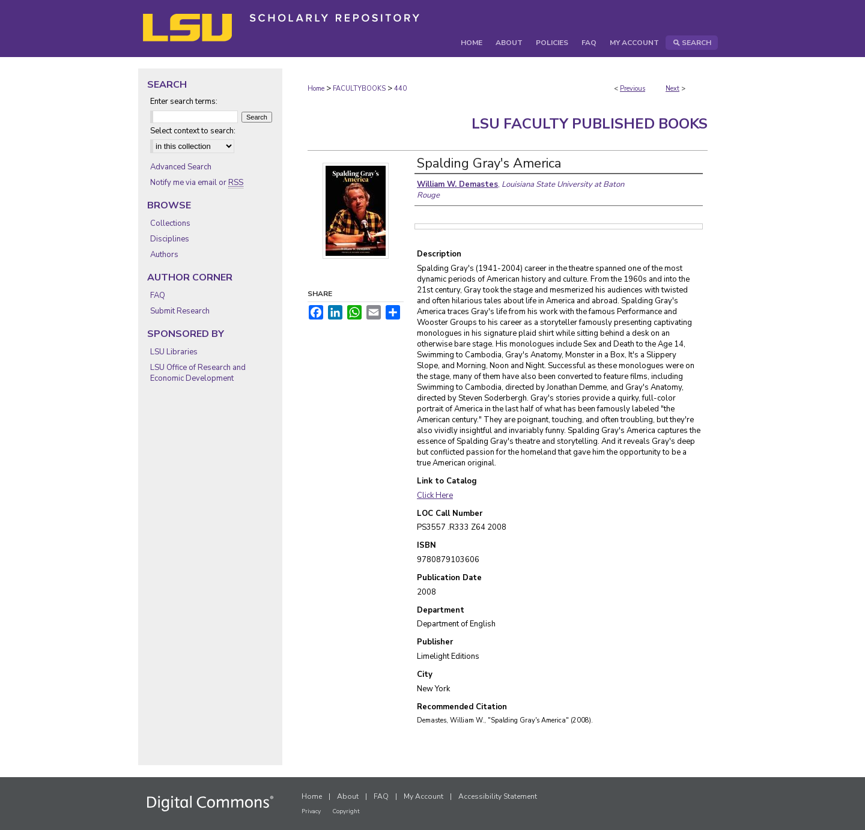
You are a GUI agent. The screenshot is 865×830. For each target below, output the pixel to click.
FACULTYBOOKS (359, 88)
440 (400, 88)
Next (672, 88)
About (348, 796)
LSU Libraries (174, 352)
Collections (170, 223)
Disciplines (169, 239)
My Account (423, 796)
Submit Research (180, 311)
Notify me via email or (196, 182)
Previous (632, 88)
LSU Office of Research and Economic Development (198, 373)
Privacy (311, 811)
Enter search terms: (183, 101)
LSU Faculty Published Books (590, 123)
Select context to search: (192, 131)
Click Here (435, 495)
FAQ (157, 295)
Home (316, 88)
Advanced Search (180, 167)
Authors (164, 254)
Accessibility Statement (497, 796)
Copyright (346, 811)
